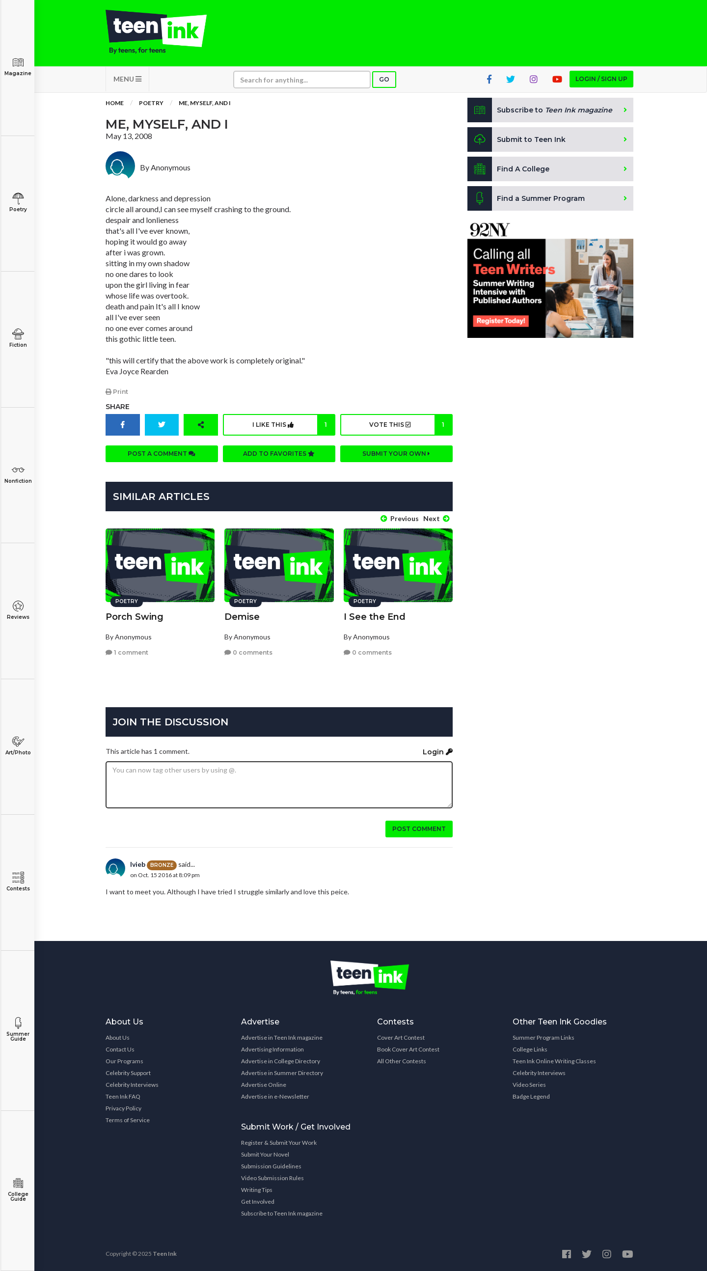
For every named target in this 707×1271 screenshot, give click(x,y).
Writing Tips (256, 1189)
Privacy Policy (123, 1108)
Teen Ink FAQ (123, 1096)
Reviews (18, 610)
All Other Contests (401, 1061)
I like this (293, 425)
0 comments (248, 652)
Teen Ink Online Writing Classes (554, 1061)
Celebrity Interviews (132, 1084)
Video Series (529, 1084)
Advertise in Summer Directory (282, 1073)
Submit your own (396, 453)
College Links (530, 1049)
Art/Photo (18, 746)
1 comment (127, 652)
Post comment (419, 828)
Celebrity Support (128, 1073)
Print (117, 391)
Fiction (18, 338)
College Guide (18, 1189)
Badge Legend (531, 1096)
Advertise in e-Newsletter (275, 1096)
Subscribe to (539, 110)
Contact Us (120, 1049)
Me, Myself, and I (205, 103)
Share (118, 406)
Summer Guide (18, 1029)
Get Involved (257, 1201)
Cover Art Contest (401, 1037)
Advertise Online (263, 1084)
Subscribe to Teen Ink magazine (282, 1213)
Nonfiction (18, 474)
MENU (127, 79)
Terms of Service (128, 1120)
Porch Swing (134, 616)
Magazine (18, 66)
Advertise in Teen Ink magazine (282, 1037)
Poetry (18, 203)
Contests (18, 882)
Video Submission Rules (272, 1178)
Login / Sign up (601, 79)
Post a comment (161, 453)
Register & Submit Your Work (279, 1142)
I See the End (375, 616)
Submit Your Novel (265, 1154)
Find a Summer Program (526, 198)
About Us (118, 1037)
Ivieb (137, 864)
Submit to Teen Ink (516, 139)
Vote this (410, 425)
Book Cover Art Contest (408, 1049)
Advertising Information (272, 1049)
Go (384, 79)
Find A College (508, 169)
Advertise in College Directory (280, 1061)
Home (115, 103)
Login (438, 751)
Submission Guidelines (271, 1166)
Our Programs (124, 1061)
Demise (242, 616)
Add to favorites (279, 453)
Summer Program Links (543, 1037)
